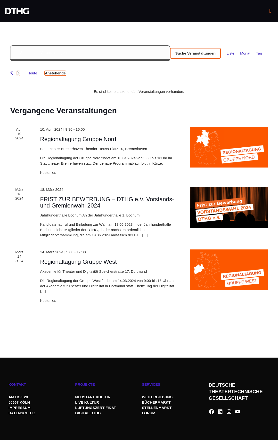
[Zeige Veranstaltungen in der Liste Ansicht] (230, 53)
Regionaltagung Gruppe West (78, 261)
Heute (32, 73)
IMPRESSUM (19, 408)
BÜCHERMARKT (156, 402)
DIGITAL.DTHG (88, 413)
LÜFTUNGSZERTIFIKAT (95, 408)
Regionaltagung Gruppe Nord (78, 139)
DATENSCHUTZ (22, 413)
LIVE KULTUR (87, 402)
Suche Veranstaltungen (195, 53)
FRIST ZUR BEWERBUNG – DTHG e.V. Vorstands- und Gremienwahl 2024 (107, 202)
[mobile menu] (270, 11)
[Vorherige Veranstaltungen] (11, 73)
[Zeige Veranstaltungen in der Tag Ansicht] (259, 53)
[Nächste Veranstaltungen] (18, 73)
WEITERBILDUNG (157, 397)
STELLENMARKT (157, 408)
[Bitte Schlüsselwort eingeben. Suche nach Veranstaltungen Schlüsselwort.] (90, 53)
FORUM (148, 413)
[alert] (139, 91)
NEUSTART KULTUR (92, 397)
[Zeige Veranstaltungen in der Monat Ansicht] (245, 53)
